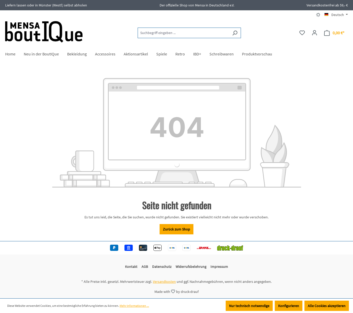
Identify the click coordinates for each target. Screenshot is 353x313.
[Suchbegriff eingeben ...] (183, 33)
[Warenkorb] (334, 33)
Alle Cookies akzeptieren (327, 305)
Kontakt (131, 266)
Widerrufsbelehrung (191, 266)
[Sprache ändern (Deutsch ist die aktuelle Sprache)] (336, 14)
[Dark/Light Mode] (318, 14)
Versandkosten (164, 281)
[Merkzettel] (302, 33)
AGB (145, 266)
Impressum (219, 266)
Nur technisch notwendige (249, 305)
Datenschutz (161, 266)
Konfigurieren (288, 305)
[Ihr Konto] (314, 33)
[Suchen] (235, 33)
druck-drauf (190, 291)
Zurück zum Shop (176, 229)
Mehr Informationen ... (134, 306)
